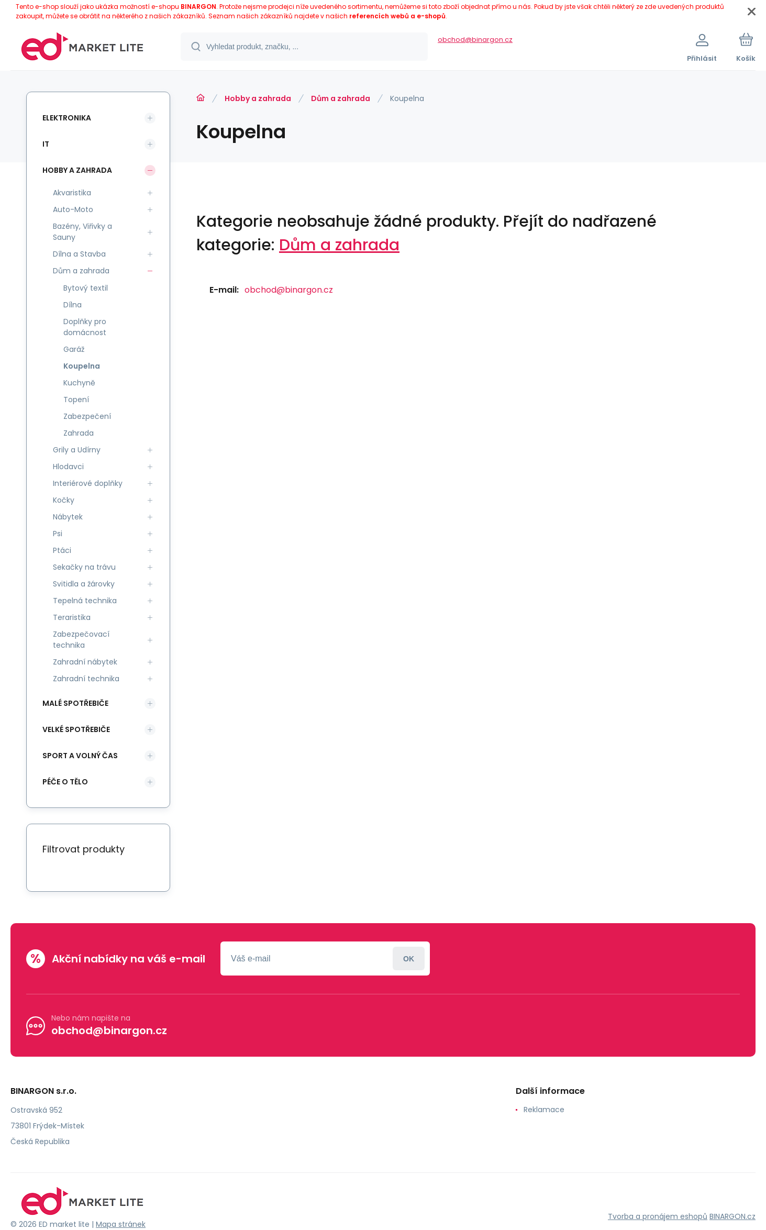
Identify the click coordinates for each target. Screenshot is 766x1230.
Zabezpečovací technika (81, 639)
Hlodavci (68, 466)
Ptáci (62, 550)
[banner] (82, 48)
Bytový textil (85, 288)
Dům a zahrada (340, 98)
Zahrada (78, 433)
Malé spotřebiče (75, 703)
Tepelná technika (85, 600)
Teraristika (72, 617)
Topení (76, 399)
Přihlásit (409, 958)
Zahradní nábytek (85, 662)
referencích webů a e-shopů (397, 16)
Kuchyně (79, 383)
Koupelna (81, 366)
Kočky (63, 500)
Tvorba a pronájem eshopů (657, 1216)
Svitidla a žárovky (84, 584)
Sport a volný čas (80, 755)
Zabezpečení (87, 416)
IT (45, 144)
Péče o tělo (65, 782)
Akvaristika (72, 192)
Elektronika (66, 118)
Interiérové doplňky (88, 483)
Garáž (73, 349)
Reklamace (544, 1109)
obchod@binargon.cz (475, 40)
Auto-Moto (73, 209)
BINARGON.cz (732, 1216)
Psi (57, 533)
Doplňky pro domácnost (84, 327)
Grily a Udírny (77, 450)
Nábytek (68, 517)
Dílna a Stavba (79, 254)
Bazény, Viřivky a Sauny (82, 231)
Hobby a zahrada (258, 98)
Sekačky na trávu (84, 567)
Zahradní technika (86, 678)
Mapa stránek (121, 1224)
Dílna (72, 305)
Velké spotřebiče (76, 729)
